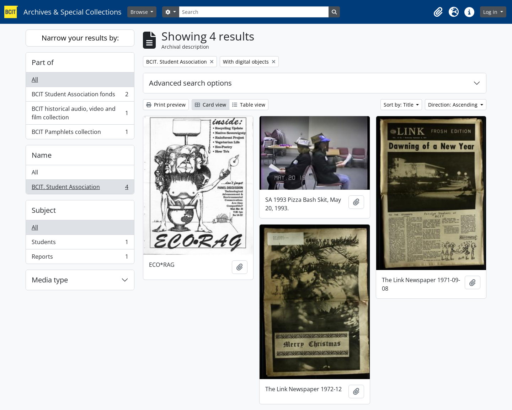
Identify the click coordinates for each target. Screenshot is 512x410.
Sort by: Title (399, 104)
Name (42, 155)
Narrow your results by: (80, 38)
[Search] (254, 11)
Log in (491, 12)
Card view (210, 104)
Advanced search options (190, 83)
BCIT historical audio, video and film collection (79, 113)
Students (79, 243)
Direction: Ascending (453, 104)
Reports (79, 258)
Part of (43, 62)
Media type (50, 280)
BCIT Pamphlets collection (79, 133)
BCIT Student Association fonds (79, 96)
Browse (139, 12)
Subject (44, 210)
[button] (438, 12)
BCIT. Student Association (79, 188)
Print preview (166, 104)
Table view (248, 104)
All (35, 79)
